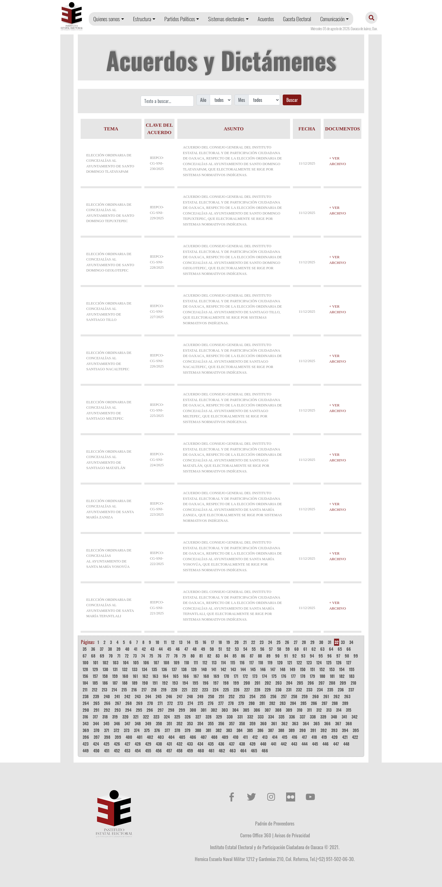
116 (242, 662)
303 (225, 710)
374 (137, 730)
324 (167, 717)
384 (239, 730)
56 (262, 649)
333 (261, 717)
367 (338, 723)
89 (268, 656)
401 (139, 737)
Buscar (292, 100)
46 (178, 649)
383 (229, 730)
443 (294, 744)
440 (263, 744)
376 (157, 730)
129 (95, 669)
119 (270, 662)
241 (117, 696)
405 (182, 737)
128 (85, 669)
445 (315, 744)
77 (167, 656)
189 (135, 683)
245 (159, 696)
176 (283, 676)
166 (186, 676)
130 (105, 669)
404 (171, 737)
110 (186, 662)
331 (240, 717)
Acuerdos (266, 19)
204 (289, 683)
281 (262, 703)
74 (143, 656)
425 (106, 744)
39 (118, 649)
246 (169, 696)
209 (343, 683)
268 (128, 703)
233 (309, 690)
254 (252, 696)
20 (237, 642)
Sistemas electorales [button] (226, 19)
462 (222, 751)
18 (220, 642)
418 (314, 737)
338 (313, 717)
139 (194, 669)
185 (95, 683)
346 (117, 723)
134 (144, 669)
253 (242, 696)
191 (155, 683)
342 (354, 717)
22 (253, 642)
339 (323, 717)
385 (250, 730)
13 (180, 642)
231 (288, 690)
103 (115, 662)
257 (284, 696)
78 (176, 656)
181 (332, 676)
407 (204, 737)
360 (263, 723)
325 (177, 717)
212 (94, 690)
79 (184, 656)
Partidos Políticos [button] (179, 19)
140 (204, 669)
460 (201, 751)
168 (206, 676)
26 (287, 642)
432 (179, 744)
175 (274, 676)
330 (230, 717)
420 (335, 737)
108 (166, 662)
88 (260, 656)
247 (179, 696)
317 (95, 717)
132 (124, 669)
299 (182, 710)
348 (138, 723)
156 (85, 676)
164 (165, 676)
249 (200, 696)
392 (324, 730)
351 (169, 723)
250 (211, 696)
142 (223, 669)
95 (321, 656)
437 (232, 744)
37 (101, 649)
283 (283, 703)
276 (211, 703)
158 (105, 676)
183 (351, 676)
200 (247, 683)
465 (254, 751)
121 (289, 662)
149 (292, 669)
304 (235, 710)
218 (153, 690)
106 (146, 662)
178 (302, 676)
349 (148, 723)
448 (346, 744)
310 (299, 710)
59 (288, 649)
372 (116, 730)
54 (245, 649)
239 (96, 696)
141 (213, 669)
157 (95, 676)
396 (86, 737)
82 (209, 656)
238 (86, 696)
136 (164, 669)
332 (250, 717)
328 (208, 717)
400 (129, 737)
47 (186, 649)
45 (169, 649)
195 (195, 683)
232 (299, 690)
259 (305, 696)
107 (156, 662)
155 (351, 669)
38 (110, 649)
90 (277, 656)
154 (341, 669)
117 (251, 662)
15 (196, 642)
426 (117, 744)
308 (278, 710)
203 (278, 683)
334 (271, 717)
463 (232, 751)
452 (117, 751)
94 (312, 656)
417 (304, 737)
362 (284, 723)
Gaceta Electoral (297, 19)
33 (343, 642)
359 (252, 723)
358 (242, 723)
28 (304, 642)
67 (85, 656)
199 (236, 683)
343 (86, 723)
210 (353, 683)
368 (349, 723)
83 (218, 656)
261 (326, 696)
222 (195, 690)
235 (330, 690)
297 (160, 710)
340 (334, 717)
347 (127, 723)
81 (201, 656)
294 (128, 710)
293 (117, 710)
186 (105, 683)
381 (208, 730)
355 (211, 723)
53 (237, 649)
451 (106, 751)
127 (348, 662)
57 (271, 649)
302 (214, 710)
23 (262, 642)
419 (324, 737)
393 (334, 730)
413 (265, 737)
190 (145, 683)
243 (138, 696)
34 (351, 642)
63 (322, 649)
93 (303, 656)
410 (235, 737)
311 (309, 710)
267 (118, 703)
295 (139, 710)
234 (320, 690)
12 (172, 642)
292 (107, 710)
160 (125, 676)
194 (185, 683)
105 (136, 662)
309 (289, 710)
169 (216, 676)
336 (292, 717)
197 (215, 683)
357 (232, 723)
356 (221, 723)
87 (251, 656)
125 (329, 662)
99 (355, 656)
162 (145, 676)
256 (273, 696)
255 (263, 696)
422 (355, 737)
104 (126, 662)
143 (233, 669)
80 (193, 656)
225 (226, 690)
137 (174, 669)
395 (356, 730)
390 (302, 730)
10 (157, 642)
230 (278, 690)
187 (115, 683)
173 (254, 676)
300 (193, 710)
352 (179, 723)
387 (271, 730)
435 (211, 744)
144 (243, 669)
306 (257, 710)
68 (93, 656)
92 (294, 656)
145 (253, 669)
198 (226, 683)
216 (134, 690)
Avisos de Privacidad (292, 835)
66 (348, 649)
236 (341, 690)
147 (272, 669)
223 (205, 690)
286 (314, 703)
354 (200, 723)
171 (236, 676)
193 (175, 683)
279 (241, 703)
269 (139, 703)
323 (156, 717)
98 (347, 656)
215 (124, 690)
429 (148, 744)
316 (85, 717)
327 (198, 717)
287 (324, 703)
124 (319, 662)
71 (118, 656)
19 (228, 642)
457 (169, 751)
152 (322, 669)
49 (203, 649)
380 (198, 730)
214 (114, 690)
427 (127, 744)
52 (228, 649)
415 (284, 737)
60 (296, 649)
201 (257, 683)
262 (336, 696)
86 (243, 656)
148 (282, 669)
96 (329, 656)
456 (159, 751)
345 (106, 723)
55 (254, 649)
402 (150, 737)
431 (169, 744)
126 (339, 662)
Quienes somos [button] (106, 19)
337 (302, 717)
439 (252, 744)
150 (303, 669)
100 (86, 662)
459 (190, 751)
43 (152, 649)
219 (164, 690)
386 (260, 730)
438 (242, 744)
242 (127, 696)
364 (306, 723)
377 (167, 730)
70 (111, 656)
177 (293, 676)
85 (235, 656)
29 (312, 642)
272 (170, 703)
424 (96, 744)
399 (118, 737)
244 (148, 696)
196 (206, 683)
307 (268, 710)
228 (257, 690)
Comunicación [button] (332, 19)
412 (255, 737)
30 (321, 642)
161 (135, 676)
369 (86, 730)
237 (351, 690)
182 (341, 676)
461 (211, 751)
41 (135, 649)
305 (246, 710)
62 (313, 649)
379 (188, 730)
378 (177, 730)
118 (260, 662)
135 (154, 669)
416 (294, 737)
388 (281, 730)
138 (184, 669)
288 (335, 703)
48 (194, 649)
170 (226, 676)
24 (270, 642)
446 (325, 744)
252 (232, 696)
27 (295, 642)
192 (165, 683)
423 (86, 744)
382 (219, 730)
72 (127, 656)
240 (107, 696)
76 (160, 656)
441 (273, 744)
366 (327, 723)
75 (151, 656)
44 (161, 649)
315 (348, 710)
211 (85, 690)
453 (127, 751)
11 (165, 642)
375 (147, 730)
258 (294, 696)
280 (252, 703)
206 (311, 683)
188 (124, 683)
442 (284, 744)
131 (115, 669)
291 (96, 710)
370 (97, 730)
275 (200, 703)
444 (305, 744)
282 (272, 703)
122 (299, 662)
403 (161, 737)
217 (144, 690)
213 (104, 690)
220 (174, 690)
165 (175, 676)
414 (274, 737)
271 (160, 703)
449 (86, 751)
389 (292, 730)
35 (85, 649)
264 (86, 703)
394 (345, 730)
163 (155, 676)
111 (196, 662)
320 (125, 717)
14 (188, 642)
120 (280, 662)
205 (300, 683)
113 (214, 662)
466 (265, 751)
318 (105, 717)
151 (312, 669)
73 (135, 656)
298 (171, 710)
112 (204, 662)
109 (177, 662)
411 (245, 737)
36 (93, 649)
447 (336, 744)
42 (144, 649)
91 (286, 656)
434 (200, 744)
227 (247, 690)
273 (180, 703)
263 (347, 696)
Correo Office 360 (255, 835)
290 (86, 710)
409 (225, 737)
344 (96, 723)
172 (245, 676)
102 (105, 662)
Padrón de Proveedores (274, 823)
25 (278, 642)
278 (231, 703)
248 (190, 696)
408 (214, 737)
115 (232, 662)
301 (203, 710)
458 (179, 751)
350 (159, 723)
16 (204, 642)
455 (148, 751)
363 (295, 723)
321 (135, 717)
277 (221, 703)
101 (95, 662)
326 (188, 717)
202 (268, 683)
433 (190, 744)
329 (219, 717)
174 (264, 676)
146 (263, 669)
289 (345, 703)
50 (212, 649)
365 (316, 723)
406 (193, 737)
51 (220, 649)
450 (96, 751)
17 (212, 642)
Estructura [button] (142, 19)
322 (146, 717)
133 (134, 669)
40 (127, 649)
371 (106, 730)
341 (344, 717)
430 (159, 744)
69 (102, 656)
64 (331, 649)
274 (190, 703)
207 (321, 683)
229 (268, 690)
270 (150, 703)
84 (226, 656)
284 (293, 703)
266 (107, 703)
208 (332, 683)
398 (107, 737)
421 (345, 737)
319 (115, 717)
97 (338, 656)
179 (312, 676)
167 (196, 676)
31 (329, 642)
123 (309, 662)
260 (315, 696)
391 (313, 730)
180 (322, 676)
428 (138, 744)
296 (150, 710)
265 (96, 703)
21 (245, 642)
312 (319, 710)
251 (221, 696)
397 (97, 737)
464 (243, 751)
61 (305, 649)
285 (303, 703)
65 (340, 649)
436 (221, 744)
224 (215, 690)
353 (190, 723)
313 (329, 710)
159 (115, 676)
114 (223, 662)
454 (138, 751)
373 (126, 730)
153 (332, 669)
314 (338, 710)
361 (274, 723)
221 (184, 690)
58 (279, 649)
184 (85, 683)
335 (281, 717)
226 (236, 690)
